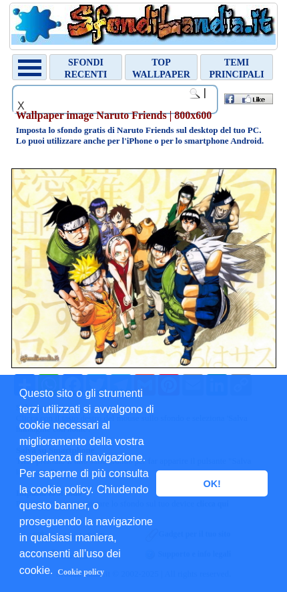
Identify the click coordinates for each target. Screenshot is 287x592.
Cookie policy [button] (80, 572)
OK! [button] (211, 483)
